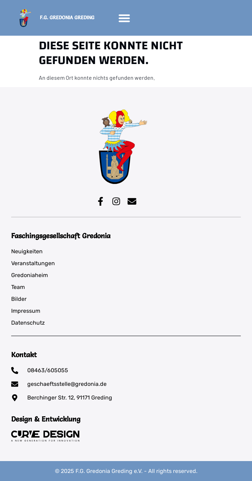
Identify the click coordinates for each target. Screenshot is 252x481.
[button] (124, 18)
